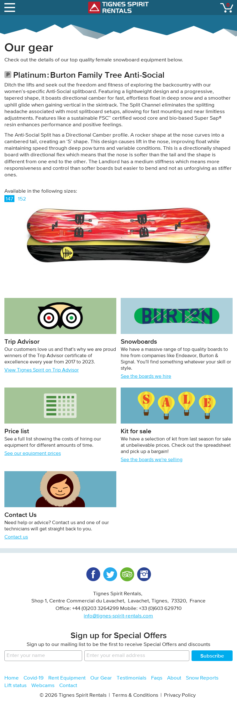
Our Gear (101, 678)
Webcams (43, 685)
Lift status (15, 685)
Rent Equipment (67, 678)
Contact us (16, 537)
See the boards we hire (146, 376)
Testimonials (131, 678)
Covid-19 (34, 678)
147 (9, 199)
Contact (68, 685)
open (10, 6)
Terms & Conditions (135, 695)
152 (22, 199)
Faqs (156, 678)
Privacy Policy (180, 695)
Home (11, 678)
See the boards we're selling (151, 459)
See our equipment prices (32, 453)
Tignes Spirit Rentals (118, 7)
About (174, 678)
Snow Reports (202, 678)
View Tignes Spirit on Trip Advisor (41, 370)
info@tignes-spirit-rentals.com (118, 616)
